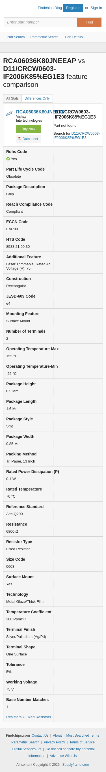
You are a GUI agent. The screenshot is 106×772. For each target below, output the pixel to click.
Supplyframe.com (75, 765)
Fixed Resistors (38, 717)
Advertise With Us (63, 756)
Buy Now (28, 129)
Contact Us (40, 735)
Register (73, 8)
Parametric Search (25, 742)
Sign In (96, 8)
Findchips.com (9, 9)
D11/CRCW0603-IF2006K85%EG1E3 (76, 135)
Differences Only (37, 98)
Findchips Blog (50, 8)
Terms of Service (82, 742)
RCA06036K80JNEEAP (40, 111)
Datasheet (28, 138)
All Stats (12, 98)
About (57, 735)
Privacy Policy (54, 742)
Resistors (13, 717)
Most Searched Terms (82, 735)
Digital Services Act (26, 749)
